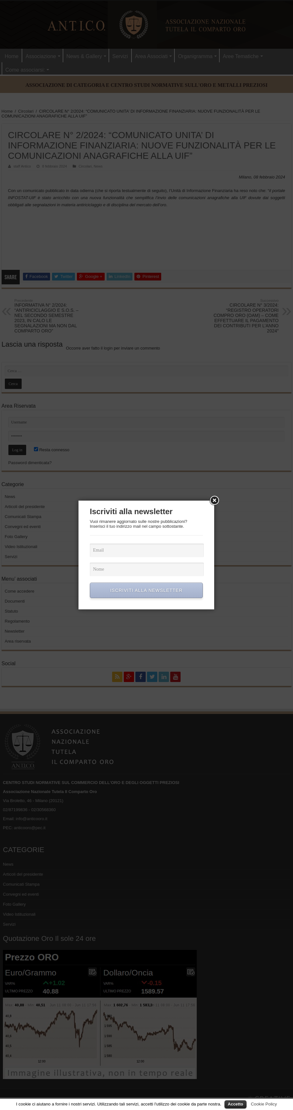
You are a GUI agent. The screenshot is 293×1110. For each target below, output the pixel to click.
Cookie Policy (264, 1104)
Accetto (235, 1104)
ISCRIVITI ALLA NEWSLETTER (146, 590)
